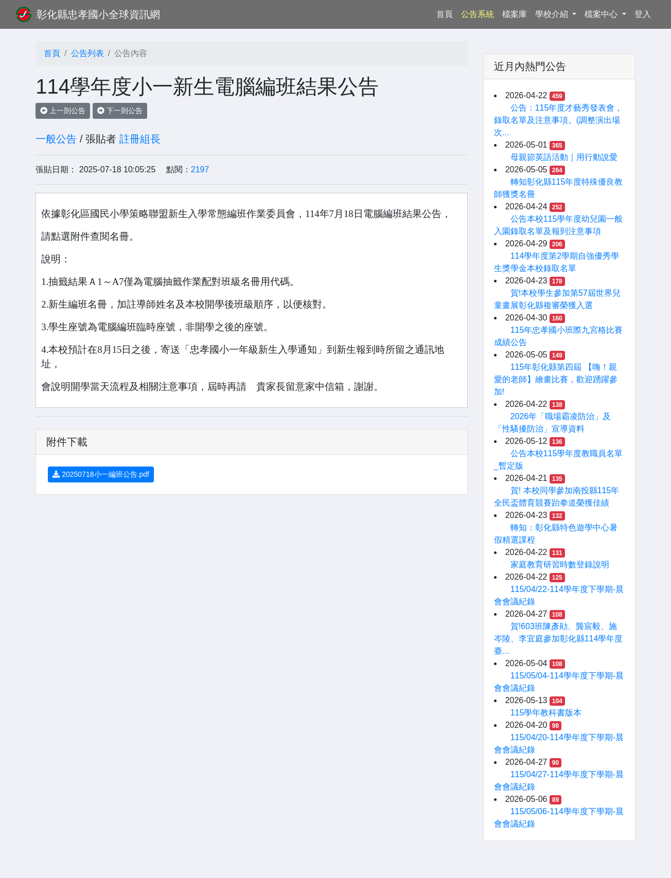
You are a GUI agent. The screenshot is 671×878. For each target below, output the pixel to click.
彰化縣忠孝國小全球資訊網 (98, 14)
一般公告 (56, 139)
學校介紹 (552, 14)
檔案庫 (514, 14)
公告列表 (87, 53)
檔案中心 (602, 14)
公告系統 (477, 14)
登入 (642, 14)
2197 (200, 169)
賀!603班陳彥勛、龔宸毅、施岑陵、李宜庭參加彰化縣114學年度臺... (558, 638)
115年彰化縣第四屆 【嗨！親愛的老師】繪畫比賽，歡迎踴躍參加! (555, 379)
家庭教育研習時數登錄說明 (559, 564)
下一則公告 (120, 110)
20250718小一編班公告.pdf (100, 474)
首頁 (446, 13)
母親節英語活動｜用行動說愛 (563, 157)
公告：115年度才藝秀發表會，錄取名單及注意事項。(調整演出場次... (558, 120)
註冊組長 (140, 139)
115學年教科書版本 (546, 712)
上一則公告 (62, 110)
